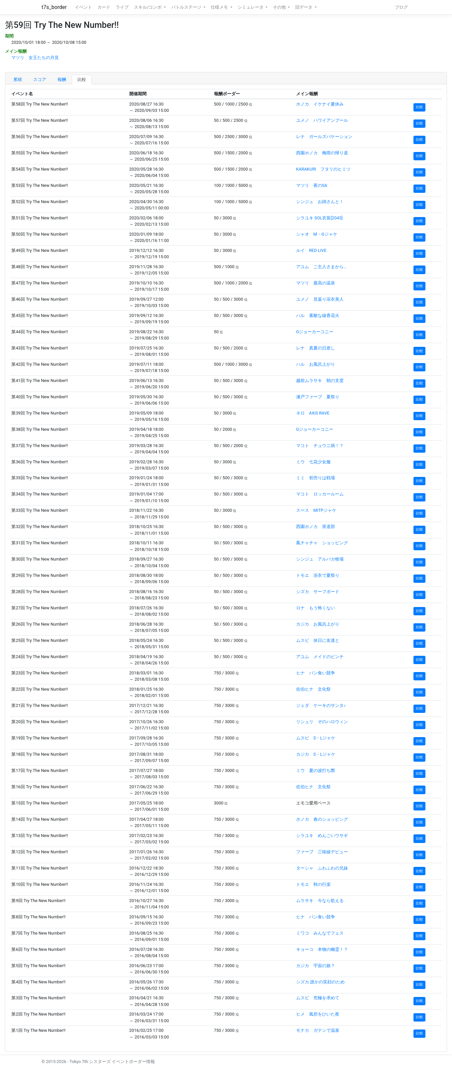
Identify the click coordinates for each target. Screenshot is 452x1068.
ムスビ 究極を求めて (317, 997)
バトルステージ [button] (186, 7)
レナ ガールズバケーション (324, 136)
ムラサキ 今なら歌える (320, 900)
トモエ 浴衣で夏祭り (317, 575)
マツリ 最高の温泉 (315, 282)
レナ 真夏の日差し (315, 347)
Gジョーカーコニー (315, 331)
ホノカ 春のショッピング (322, 819)
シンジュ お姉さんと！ (320, 201)
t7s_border (54, 7)
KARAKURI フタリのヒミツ (323, 169)
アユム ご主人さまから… (321, 266)
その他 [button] (280, 7)
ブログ (401, 7)
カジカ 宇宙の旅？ (315, 965)
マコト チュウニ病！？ (320, 445)
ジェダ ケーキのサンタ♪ (321, 705)
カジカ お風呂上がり (317, 624)
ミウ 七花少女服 (313, 461)
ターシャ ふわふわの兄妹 (322, 868)
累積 (17, 79)
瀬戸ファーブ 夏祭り (317, 396)
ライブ (122, 7)
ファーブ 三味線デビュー (322, 851)
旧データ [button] (304, 7)
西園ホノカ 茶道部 (315, 526)
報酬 (61, 79)
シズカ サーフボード (317, 591)
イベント (83, 7)
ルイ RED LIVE (311, 250)
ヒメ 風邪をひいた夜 (317, 1014)
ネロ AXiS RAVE (312, 413)
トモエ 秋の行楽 (313, 884)
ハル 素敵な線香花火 (317, 315)
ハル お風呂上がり (315, 364)
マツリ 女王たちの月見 (35, 57)
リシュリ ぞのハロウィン (322, 721)
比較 (81, 79)
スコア (39, 79)
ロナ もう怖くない (315, 607)
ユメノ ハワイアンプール (322, 120)
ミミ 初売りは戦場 (315, 477)
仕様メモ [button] (220, 7)
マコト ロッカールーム (320, 494)
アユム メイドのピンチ (320, 656)
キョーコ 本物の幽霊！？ (322, 949)
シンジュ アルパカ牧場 (320, 559)
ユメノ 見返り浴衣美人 (320, 299)
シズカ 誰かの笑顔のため (320, 981)
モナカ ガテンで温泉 (317, 1030)
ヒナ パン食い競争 (315, 672)
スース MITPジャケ (316, 510)
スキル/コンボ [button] (148, 7)
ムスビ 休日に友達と (317, 640)
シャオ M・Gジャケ (316, 234)
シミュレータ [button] (251, 7)
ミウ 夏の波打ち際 (315, 770)
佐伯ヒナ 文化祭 (313, 689)
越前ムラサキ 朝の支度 (320, 380)
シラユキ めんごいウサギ (322, 835)
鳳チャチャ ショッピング (322, 542)
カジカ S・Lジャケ (316, 754)
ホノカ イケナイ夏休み (320, 104)
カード (103, 7)
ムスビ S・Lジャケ (316, 737)
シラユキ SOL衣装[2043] (319, 217)
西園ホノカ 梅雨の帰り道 (322, 152)
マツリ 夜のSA (311, 185)
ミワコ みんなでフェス (320, 933)
